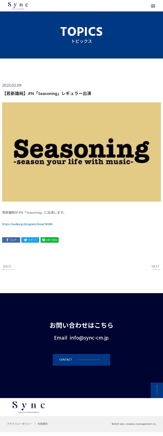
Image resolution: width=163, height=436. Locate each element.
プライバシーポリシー (21, 428)
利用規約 (47, 428)
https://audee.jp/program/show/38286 (30, 224)
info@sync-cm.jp (89, 338)
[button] (153, 5)
